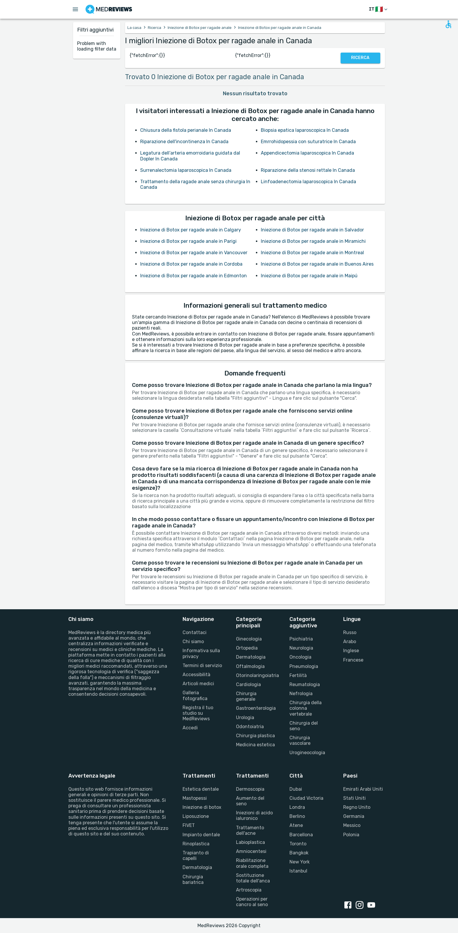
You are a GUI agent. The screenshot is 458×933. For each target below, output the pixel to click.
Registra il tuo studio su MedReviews (198, 713)
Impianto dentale (201, 834)
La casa (134, 27)
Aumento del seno (250, 800)
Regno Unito (356, 807)
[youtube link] (372, 905)
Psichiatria (301, 639)
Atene (296, 825)
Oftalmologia (250, 666)
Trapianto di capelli (196, 855)
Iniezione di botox (202, 807)
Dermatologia (251, 657)
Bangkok (298, 853)
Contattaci (195, 632)
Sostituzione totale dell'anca (253, 878)
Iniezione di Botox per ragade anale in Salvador (312, 230)
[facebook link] (349, 905)
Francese (353, 660)
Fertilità (298, 675)
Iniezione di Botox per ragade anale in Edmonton (193, 275)
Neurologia (301, 648)
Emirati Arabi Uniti (363, 789)
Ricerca (154, 27)
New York (299, 862)
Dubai (295, 789)
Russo (349, 632)
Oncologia (300, 657)
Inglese (351, 650)
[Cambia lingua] (379, 9)
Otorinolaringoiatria (255, 675)
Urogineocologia (307, 752)
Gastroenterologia (255, 708)
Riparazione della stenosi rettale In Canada (308, 170)
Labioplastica (250, 842)
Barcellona (301, 834)
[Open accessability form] (448, 24)
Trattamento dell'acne (250, 830)
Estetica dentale (201, 789)
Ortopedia (247, 648)
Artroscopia (248, 890)
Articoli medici (198, 683)
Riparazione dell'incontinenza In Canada (184, 141)
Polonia (351, 834)
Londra (297, 807)
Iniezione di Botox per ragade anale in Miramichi (313, 241)
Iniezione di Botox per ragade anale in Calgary (190, 230)
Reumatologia (304, 684)
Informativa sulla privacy (201, 653)
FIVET (189, 825)
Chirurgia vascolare (299, 740)
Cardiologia (248, 684)
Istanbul (298, 871)
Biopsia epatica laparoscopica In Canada (305, 130)
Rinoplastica (196, 844)
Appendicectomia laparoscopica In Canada (307, 153)
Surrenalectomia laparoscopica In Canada (185, 170)
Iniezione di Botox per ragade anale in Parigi (188, 241)
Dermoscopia (250, 789)
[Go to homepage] (109, 9)
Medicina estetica (255, 744)
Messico (351, 825)
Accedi (190, 728)
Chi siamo (193, 641)
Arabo (349, 641)
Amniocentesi (251, 851)
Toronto (297, 844)
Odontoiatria (250, 726)
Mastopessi (195, 798)
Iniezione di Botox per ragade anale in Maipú (309, 275)
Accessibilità (196, 674)
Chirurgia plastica (255, 735)
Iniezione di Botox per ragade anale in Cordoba (191, 264)
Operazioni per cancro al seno (252, 901)
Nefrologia (301, 693)
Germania (353, 816)
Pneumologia (303, 666)
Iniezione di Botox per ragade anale (200, 27)
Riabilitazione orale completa (252, 863)
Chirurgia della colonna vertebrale (305, 708)
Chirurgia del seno (303, 725)
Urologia (245, 717)
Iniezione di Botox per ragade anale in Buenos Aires (317, 264)
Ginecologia (249, 639)
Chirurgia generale (246, 696)
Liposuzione (196, 816)
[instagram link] (361, 905)
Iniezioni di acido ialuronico (254, 815)
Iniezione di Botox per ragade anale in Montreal (312, 252)
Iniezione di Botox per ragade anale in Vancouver (193, 252)
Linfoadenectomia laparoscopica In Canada (308, 181)
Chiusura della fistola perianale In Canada (185, 130)
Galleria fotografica (195, 695)
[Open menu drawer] (75, 9)
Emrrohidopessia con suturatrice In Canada (308, 141)
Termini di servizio (202, 665)
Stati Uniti (354, 798)
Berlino (297, 816)
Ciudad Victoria (306, 798)
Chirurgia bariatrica (193, 879)
